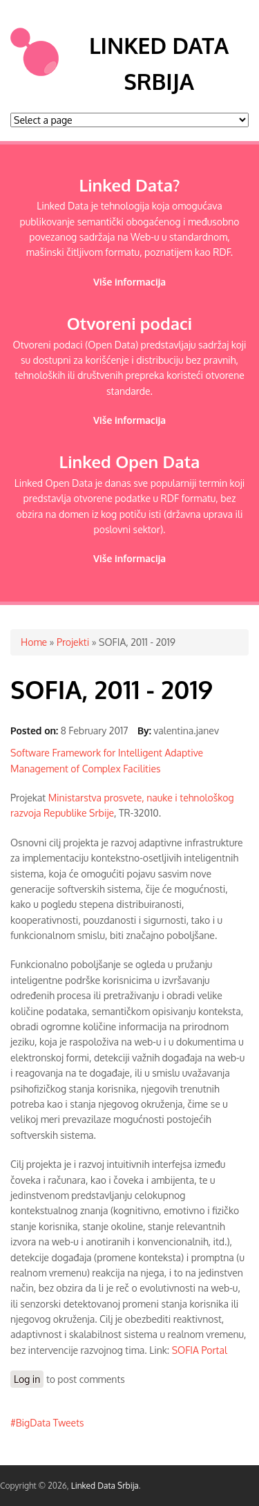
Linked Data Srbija (105, 1485)
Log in (27, 1379)
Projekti (73, 642)
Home (34, 642)
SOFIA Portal (199, 1350)
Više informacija (129, 282)
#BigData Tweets (47, 1423)
